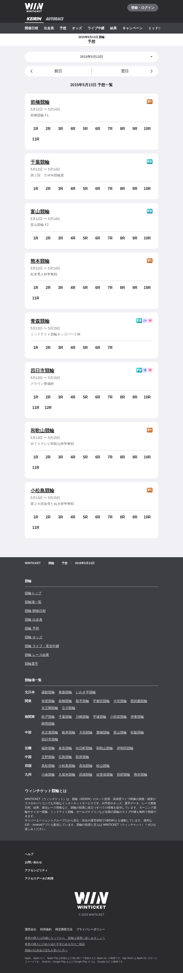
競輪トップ (33, 593)
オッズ (77, 28)
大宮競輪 (120, 701)
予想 (63, 28)
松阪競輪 (137, 732)
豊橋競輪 (103, 732)
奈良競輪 (65, 748)
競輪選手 (31, 663)
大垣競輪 (85, 732)
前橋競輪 (40, 102)
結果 (113, 28)
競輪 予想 (32, 628)
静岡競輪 (48, 723)
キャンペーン (132, 28)
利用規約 (45, 929)
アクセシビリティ (36, 870)
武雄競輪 (85, 774)
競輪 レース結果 (37, 655)
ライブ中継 (96, 28)
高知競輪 (85, 766)
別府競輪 (123, 774)
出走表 (49, 28)
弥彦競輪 (48, 701)
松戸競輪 (48, 717)
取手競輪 (82, 701)
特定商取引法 (63, 929)
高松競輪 (48, 766)
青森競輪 (40, 321)
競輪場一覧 (33, 602)
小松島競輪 (42, 490)
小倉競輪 (48, 774)
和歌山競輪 (42, 430)
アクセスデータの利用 (39, 878)
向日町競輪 (84, 748)
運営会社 (30, 929)
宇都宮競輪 (101, 701)
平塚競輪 (99, 717)
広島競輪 (65, 757)
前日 (45, 71)
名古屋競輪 (49, 732)
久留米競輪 (67, 774)
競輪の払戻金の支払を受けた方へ (46, 950)
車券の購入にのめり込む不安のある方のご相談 (55, 944)
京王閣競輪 (49, 708)
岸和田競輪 (125, 748)
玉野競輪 (48, 757)
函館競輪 (48, 692)
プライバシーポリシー (90, 929)
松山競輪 (103, 766)
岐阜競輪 (68, 732)
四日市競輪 (42, 370)
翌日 (137, 71)
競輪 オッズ (33, 637)
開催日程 (31, 28)
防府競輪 (82, 757)
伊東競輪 (137, 717)
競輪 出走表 (33, 619)
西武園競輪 (139, 701)
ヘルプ (29, 854)
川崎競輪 (82, 717)
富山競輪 (40, 211)
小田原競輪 (118, 717)
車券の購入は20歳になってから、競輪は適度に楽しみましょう (65, 938)
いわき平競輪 (86, 692)
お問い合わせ (33, 862)
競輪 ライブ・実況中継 (42, 646)
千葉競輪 (40, 162)
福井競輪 (48, 748)
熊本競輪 (40, 261)
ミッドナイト (158, 28)
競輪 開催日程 (35, 611)
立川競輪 (68, 708)
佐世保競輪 (104, 774)
